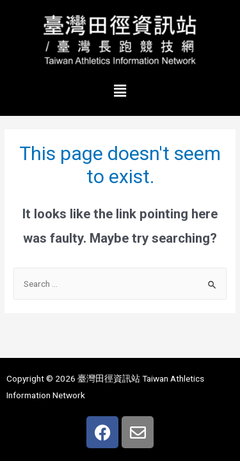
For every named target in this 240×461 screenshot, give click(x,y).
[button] (120, 91)
